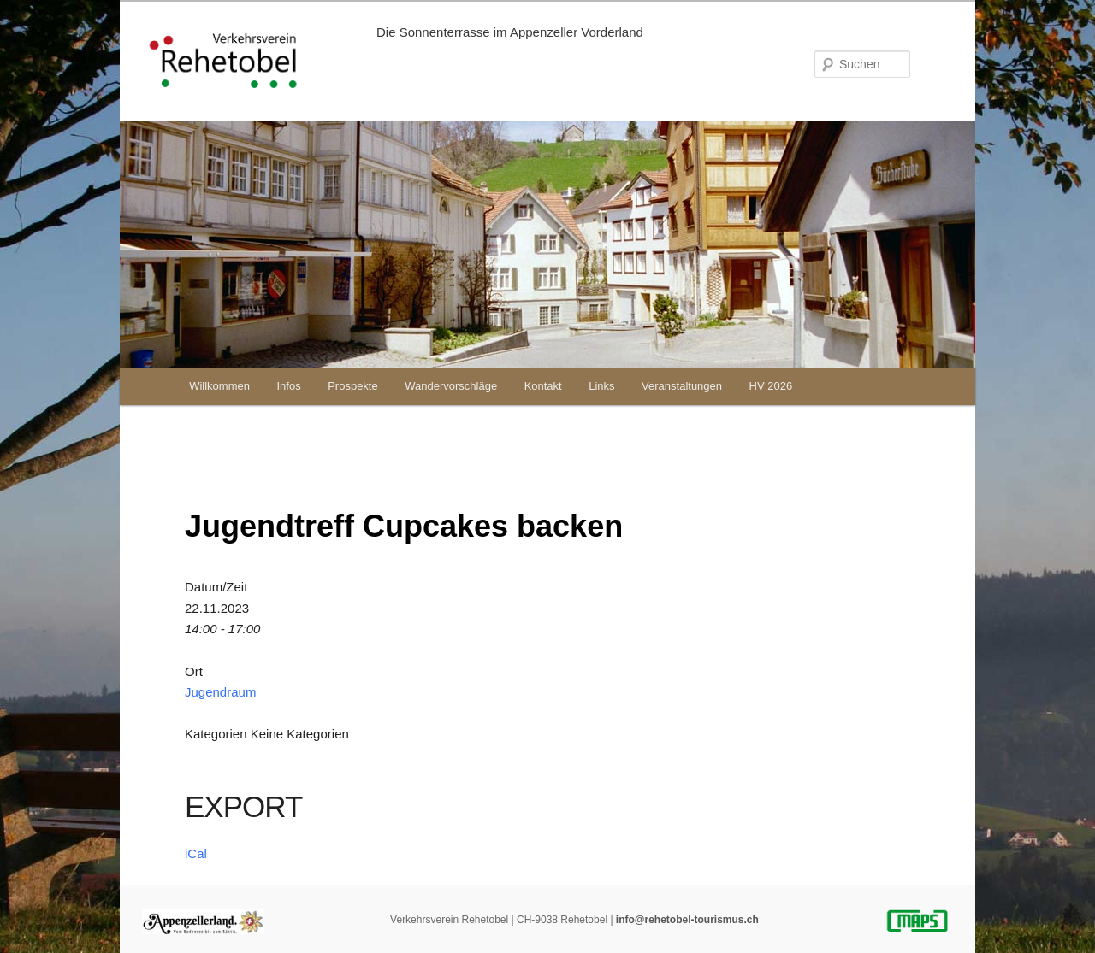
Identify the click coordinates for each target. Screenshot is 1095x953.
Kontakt (543, 385)
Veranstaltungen (682, 385)
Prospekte (353, 385)
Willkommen (219, 385)
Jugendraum (220, 692)
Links (601, 385)
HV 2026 (771, 385)
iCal (196, 853)
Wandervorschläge (451, 385)
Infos (288, 385)
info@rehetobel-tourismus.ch (687, 920)
